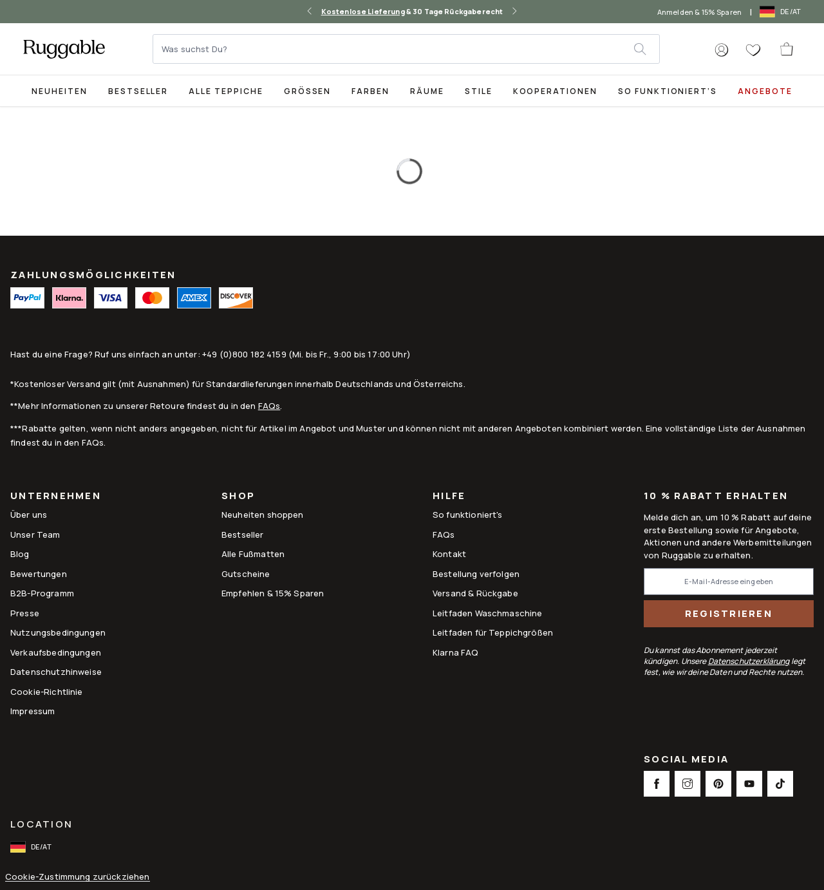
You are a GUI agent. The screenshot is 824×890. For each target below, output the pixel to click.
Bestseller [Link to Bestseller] (242, 534)
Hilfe (449, 496)
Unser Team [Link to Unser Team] (35, 534)
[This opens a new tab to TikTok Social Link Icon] (780, 784)
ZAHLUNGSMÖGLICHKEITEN (93, 274)
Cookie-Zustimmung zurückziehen (77, 877)
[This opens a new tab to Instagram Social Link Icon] (687, 784)
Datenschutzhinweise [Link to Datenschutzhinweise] (56, 671)
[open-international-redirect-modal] (781, 12)
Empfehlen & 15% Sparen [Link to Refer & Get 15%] (272, 593)
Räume (427, 91)
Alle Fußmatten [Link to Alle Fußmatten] (253, 554)
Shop (238, 496)
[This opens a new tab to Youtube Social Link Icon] (749, 784)
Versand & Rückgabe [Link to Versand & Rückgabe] (475, 593)
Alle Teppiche (226, 91)
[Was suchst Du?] (394, 49)
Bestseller (138, 91)
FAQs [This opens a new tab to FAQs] (444, 534)
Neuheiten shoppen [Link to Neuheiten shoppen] (262, 514)
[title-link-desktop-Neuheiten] (59, 90)
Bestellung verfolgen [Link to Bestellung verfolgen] (476, 574)
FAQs (269, 406)
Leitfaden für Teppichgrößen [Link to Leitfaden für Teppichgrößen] (493, 632)
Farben (370, 91)
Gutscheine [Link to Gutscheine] (245, 574)
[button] (721, 50)
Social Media (686, 760)
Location (41, 824)
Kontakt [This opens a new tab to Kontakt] (449, 554)
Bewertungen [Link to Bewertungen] (38, 574)
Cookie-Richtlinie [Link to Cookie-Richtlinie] (46, 691)
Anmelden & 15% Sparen (699, 11)
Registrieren (728, 613)
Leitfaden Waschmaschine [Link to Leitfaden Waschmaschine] (487, 613)
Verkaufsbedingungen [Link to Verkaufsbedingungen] (55, 652)
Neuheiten (60, 91)
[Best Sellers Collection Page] (138, 90)
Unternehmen (55, 496)
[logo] (64, 49)
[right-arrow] (514, 11)
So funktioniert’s (667, 91)
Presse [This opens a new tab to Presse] (24, 613)
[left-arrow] (310, 11)
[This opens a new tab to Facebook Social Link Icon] (657, 784)
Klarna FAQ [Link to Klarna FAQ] (456, 652)
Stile (478, 91)
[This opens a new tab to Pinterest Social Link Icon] (718, 784)
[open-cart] (787, 49)
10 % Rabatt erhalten (716, 496)
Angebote (765, 91)
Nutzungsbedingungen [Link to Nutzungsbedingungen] (58, 632)
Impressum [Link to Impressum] (32, 711)
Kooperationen (555, 91)
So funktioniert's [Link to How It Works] (468, 514)
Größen (308, 91)
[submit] (646, 49)
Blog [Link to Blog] (20, 554)
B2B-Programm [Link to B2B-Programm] (42, 593)
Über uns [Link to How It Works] (28, 514)
